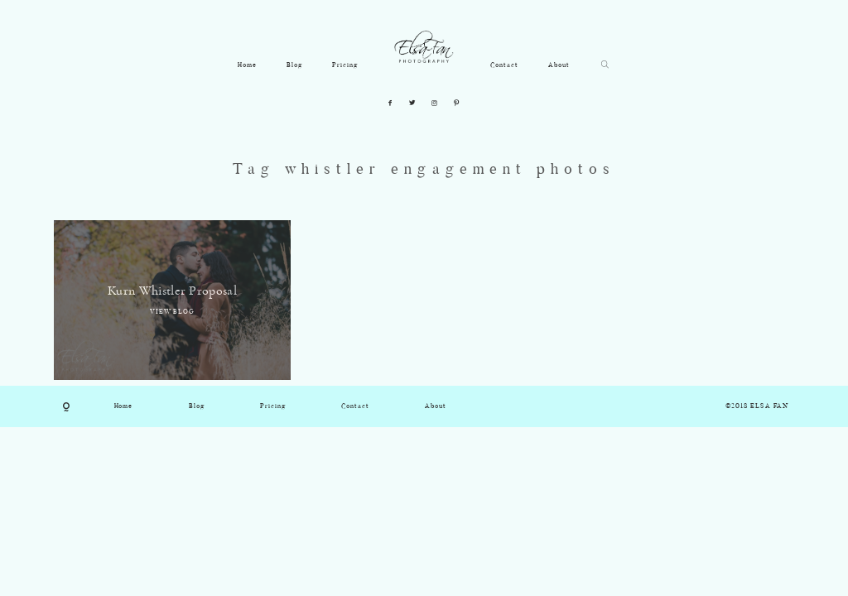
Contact (504, 65)
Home (247, 65)
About (559, 65)
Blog (294, 65)
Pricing (345, 65)
